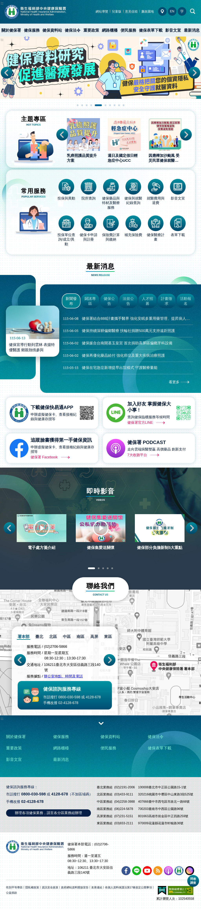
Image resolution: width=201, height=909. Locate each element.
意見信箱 (131, 11)
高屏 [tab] (94, 636)
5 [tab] (98, 105)
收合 (101, 723)
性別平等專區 (14, 887)
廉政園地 (147, 11)
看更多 (174, 382)
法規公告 (128, 301)
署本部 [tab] (23, 636)
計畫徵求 (166, 301)
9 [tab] (119, 105)
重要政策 (91, 30)
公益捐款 (11, 892)
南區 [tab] (80, 636)
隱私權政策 (32, 887)
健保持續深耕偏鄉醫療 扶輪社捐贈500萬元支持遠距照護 (119, 331)
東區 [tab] (108, 636)
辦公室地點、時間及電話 (63, 676)
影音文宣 (173, 30)
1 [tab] (78, 105)
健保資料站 (52, 30)
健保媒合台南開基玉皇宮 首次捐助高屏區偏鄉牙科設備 (117, 343)
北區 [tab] (53, 636)
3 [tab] (87, 105)
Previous (7, 73)
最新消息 (61, 759)
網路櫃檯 (110, 30)
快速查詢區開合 (192, 11)
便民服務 (128, 30)
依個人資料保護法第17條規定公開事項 (128, 887)
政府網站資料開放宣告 (75, 887)
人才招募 (147, 301)
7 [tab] (110, 105)
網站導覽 (102, 11)
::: (2, 3)
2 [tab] (82, 105)
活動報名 (185, 301)
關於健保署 (11, 30)
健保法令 (72, 30)
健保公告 (109, 301)
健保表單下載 (151, 30)
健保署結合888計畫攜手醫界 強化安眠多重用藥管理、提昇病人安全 (128, 319)
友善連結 (96, 887)
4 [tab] (91, 105)
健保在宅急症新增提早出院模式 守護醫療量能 (110, 368)
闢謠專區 (90, 301)
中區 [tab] (67, 636)
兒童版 (116, 11)
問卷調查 (193, 880)
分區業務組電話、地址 (162, 11)
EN (172, 11)
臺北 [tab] (39, 636)
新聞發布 (71, 301)
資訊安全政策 (50, 887)
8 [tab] (114, 105)
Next (194, 73)
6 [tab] (105, 105)
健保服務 (32, 30)
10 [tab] (123, 105)
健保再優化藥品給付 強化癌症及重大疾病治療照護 (114, 355)
